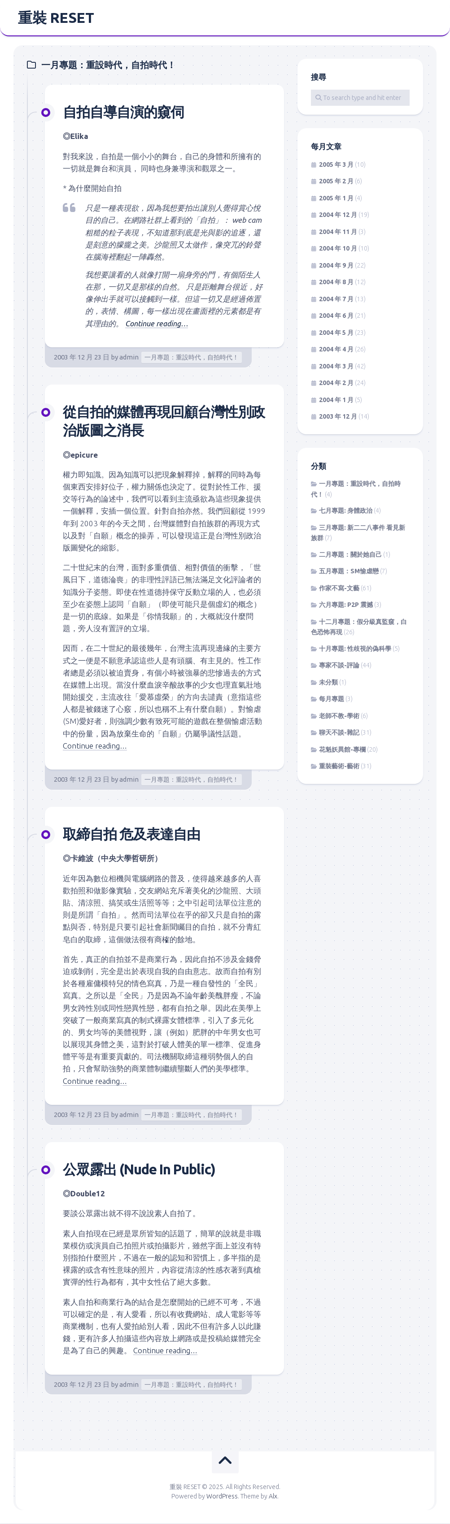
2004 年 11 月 (338, 232)
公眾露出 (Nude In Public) (143, 1169)
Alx (273, 1496)
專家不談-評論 (339, 666)
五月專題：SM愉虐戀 (349, 572)
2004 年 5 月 (336, 333)
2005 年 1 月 (336, 199)
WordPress (222, 1496)
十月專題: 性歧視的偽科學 (355, 649)
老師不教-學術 (339, 716)
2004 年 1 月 (336, 400)
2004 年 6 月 (336, 316)
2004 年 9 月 (336, 266)
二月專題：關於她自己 (350, 555)
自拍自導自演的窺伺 (125, 112)
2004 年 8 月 (336, 283)
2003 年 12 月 (338, 417)
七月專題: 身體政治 (345, 511)
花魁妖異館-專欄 (342, 750)
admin (129, 358)
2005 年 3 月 (336, 165)
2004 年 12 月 (338, 216)
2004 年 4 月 (336, 350)
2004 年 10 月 (338, 249)
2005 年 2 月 (336, 182)
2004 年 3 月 (336, 367)
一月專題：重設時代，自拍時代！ (191, 358)
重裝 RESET (56, 18)
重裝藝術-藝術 (339, 767)
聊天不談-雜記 (339, 733)
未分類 (328, 683)
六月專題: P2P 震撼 (346, 606)
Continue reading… (157, 324)
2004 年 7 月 (336, 299)
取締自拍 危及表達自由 (134, 834)
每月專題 (331, 700)
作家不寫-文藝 (339, 589)
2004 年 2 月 (336, 384)
